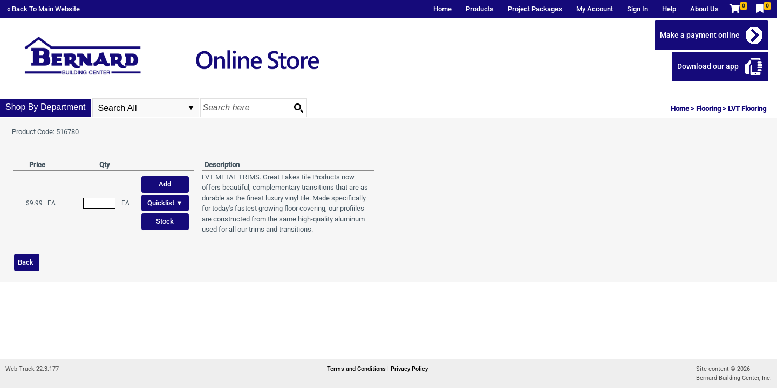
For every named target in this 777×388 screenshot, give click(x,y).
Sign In (637, 9)
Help (669, 9)
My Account (594, 9)
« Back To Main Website (43, 9)
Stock (165, 221)
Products (480, 9)
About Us (704, 9)
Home (442, 9)
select (191, 108)
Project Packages (535, 9)
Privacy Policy (409, 368)
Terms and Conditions (357, 368)
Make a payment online (700, 35)
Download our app (708, 66)
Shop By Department (45, 107)
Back (25, 262)
